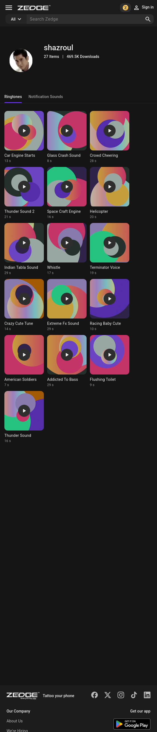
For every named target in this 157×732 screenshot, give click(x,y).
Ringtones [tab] (13, 96)
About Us (15, 721)
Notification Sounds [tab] (45, 96)
